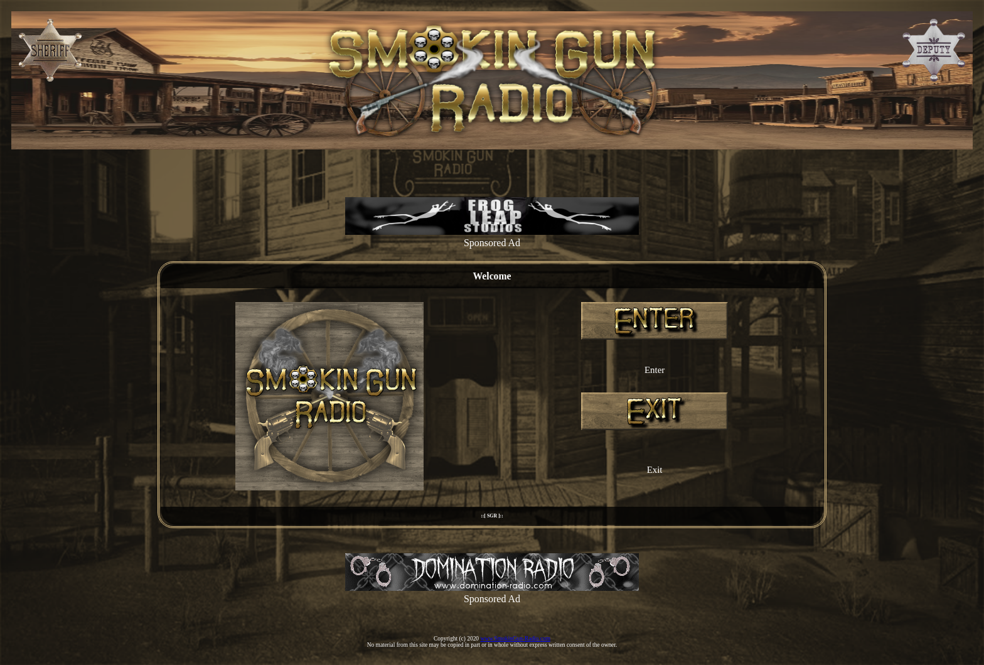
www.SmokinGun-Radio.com (515, 638)
